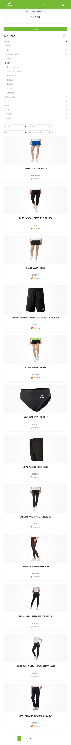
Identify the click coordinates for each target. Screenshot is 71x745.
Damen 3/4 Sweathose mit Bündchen (35, 218)
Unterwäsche (10, 97)
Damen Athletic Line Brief (35, 417)
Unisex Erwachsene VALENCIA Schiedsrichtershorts (35, 318)
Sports (6, 110)
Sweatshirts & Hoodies (13, 54)
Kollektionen (9, 118)
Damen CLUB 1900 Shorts (35, 168)
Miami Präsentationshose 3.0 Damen (35, 716)
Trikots (8, 50)
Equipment (8, 114)
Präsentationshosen (14, 71)
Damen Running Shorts (35, 367)
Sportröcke (11, 93)
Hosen (7, 63)
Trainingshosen (13, 67)
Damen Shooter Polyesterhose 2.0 (35, 517)
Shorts (9, 88)
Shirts (7, 46)
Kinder (6, 105)
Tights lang (11, 80)
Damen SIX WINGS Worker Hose (35, 566)
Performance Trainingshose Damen (35, 616)
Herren (6, 101)
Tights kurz (11, 84)
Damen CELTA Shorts (35, 268)
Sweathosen (11, 75)
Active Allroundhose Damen (35, 467)
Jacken (8, 58)
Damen (6, 41)
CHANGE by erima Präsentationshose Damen (35, 666)
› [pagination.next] (30, 738)
